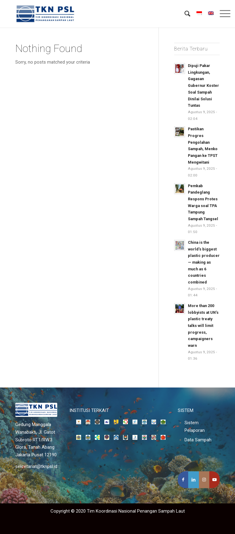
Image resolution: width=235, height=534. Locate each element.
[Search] (184, 14)
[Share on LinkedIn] (193, 479)
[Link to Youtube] (214, 479)
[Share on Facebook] (183, 479)
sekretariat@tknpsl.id (36, 466)
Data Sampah (198, 440)
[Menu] (222, 14)
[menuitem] (184, 14)
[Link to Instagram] (204, 479)
